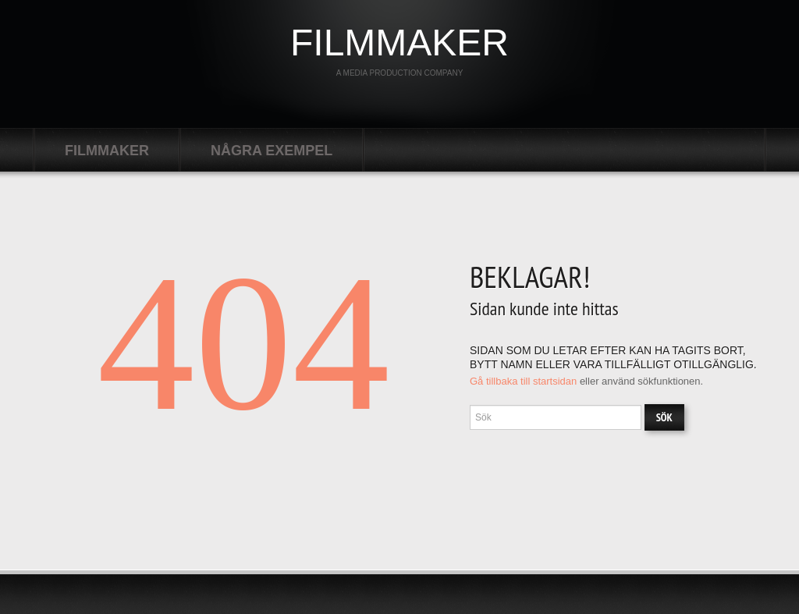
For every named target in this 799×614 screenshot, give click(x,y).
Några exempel (271, 150)
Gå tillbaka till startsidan (523, 381)
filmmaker (399, 42)
